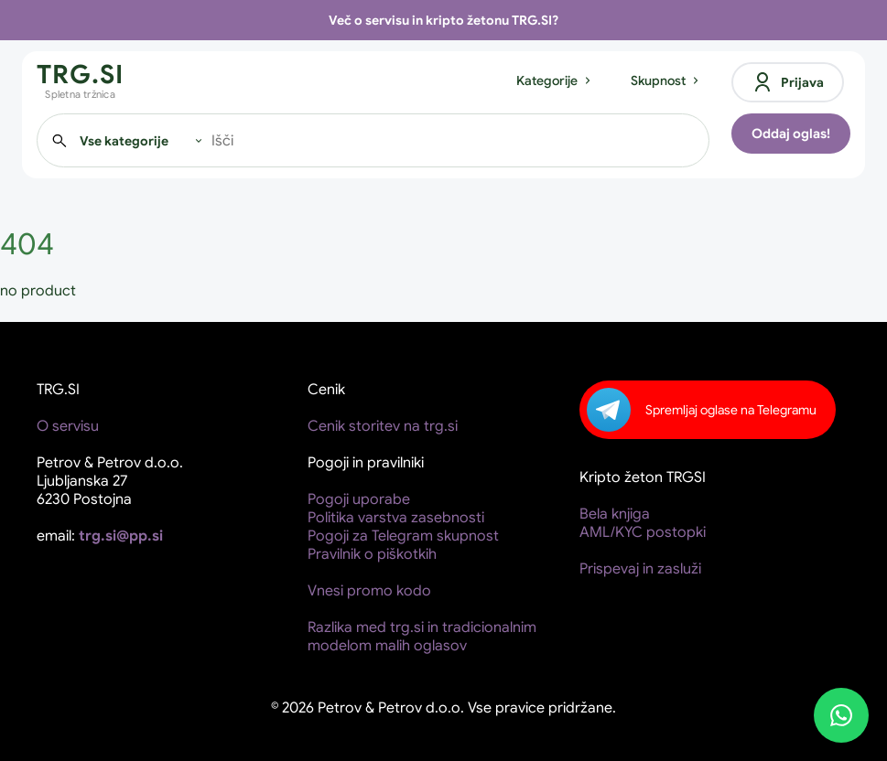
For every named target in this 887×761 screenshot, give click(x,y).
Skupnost (666, 80)
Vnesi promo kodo (369, 591)
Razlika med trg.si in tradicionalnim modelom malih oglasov (422, 636)
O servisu (68, 426)
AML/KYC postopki (642, 532)
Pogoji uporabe (359, 499)
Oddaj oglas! (791, 133)
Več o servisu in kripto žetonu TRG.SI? (443, 20)
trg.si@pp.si (121, 536)
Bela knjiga (614, 514)
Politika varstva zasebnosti (396, 518)
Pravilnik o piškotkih (372, 554)
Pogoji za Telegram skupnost (403, 536)
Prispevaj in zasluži (640, 569)
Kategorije (555, 80)
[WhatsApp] (841, 715)
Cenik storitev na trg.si (383, 426)
